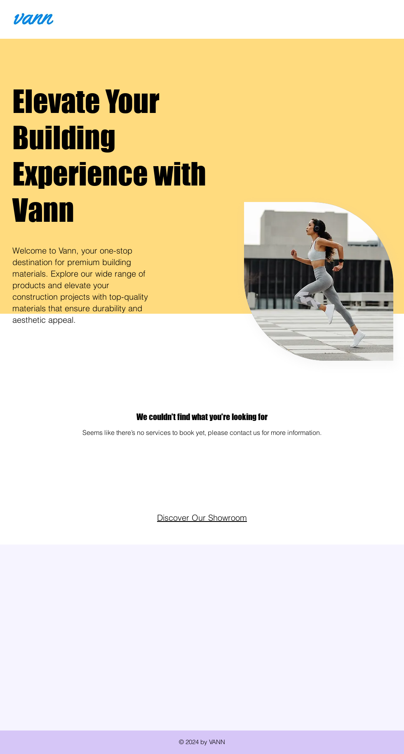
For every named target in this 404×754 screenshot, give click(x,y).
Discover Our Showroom (202, 517)
